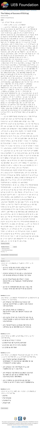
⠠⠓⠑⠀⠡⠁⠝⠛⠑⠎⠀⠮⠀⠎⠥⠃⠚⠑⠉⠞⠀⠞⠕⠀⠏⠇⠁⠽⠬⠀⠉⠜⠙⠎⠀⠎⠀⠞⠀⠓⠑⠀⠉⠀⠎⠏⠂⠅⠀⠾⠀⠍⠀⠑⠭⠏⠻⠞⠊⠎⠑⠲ (18, 381)
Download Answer (13, 254)
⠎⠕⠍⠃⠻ (4, 395)
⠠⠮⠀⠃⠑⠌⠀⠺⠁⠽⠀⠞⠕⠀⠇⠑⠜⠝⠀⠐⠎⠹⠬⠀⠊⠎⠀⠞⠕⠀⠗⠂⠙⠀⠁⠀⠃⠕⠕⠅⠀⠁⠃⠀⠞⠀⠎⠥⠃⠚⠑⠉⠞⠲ (16, 268)
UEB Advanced (22, 10)
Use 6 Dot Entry (33, 10)
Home (5, 10)
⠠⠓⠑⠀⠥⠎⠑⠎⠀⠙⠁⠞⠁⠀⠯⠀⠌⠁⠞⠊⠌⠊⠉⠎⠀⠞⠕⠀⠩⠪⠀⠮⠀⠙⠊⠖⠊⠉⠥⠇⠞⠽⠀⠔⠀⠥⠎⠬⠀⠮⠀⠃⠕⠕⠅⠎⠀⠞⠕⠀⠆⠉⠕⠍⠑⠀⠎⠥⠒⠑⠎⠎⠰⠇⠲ (18, 319)
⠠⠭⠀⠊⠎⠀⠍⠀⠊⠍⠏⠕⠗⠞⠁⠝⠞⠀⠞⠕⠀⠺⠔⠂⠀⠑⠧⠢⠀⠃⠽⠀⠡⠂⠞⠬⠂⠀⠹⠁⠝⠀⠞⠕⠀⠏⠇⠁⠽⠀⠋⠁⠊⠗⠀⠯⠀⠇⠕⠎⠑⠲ (17, 287)
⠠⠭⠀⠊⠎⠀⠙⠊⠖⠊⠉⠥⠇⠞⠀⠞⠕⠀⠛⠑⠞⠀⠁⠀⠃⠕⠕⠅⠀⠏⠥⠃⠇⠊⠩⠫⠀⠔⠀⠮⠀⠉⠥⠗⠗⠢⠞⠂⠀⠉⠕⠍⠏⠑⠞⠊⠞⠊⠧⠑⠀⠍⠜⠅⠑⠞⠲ (17, 281)
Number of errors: (5, 246)
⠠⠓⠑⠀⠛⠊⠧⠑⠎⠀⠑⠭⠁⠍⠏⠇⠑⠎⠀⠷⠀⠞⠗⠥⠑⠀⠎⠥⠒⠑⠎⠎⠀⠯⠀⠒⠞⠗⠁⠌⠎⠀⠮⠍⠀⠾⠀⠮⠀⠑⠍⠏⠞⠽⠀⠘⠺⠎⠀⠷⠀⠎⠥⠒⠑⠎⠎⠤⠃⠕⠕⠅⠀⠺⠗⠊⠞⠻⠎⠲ (17, 374)
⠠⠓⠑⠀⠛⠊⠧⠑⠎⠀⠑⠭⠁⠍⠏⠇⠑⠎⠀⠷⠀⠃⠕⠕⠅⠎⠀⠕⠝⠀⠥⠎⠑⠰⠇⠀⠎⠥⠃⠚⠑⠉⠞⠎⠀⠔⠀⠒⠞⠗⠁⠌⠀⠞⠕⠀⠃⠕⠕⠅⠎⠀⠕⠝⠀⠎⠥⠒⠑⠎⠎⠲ (17, 303)
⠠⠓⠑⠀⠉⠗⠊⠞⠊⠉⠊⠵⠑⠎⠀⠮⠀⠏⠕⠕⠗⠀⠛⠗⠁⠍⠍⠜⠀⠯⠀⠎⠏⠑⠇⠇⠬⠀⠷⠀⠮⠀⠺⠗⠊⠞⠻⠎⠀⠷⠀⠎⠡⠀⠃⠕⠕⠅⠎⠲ (16, 326)
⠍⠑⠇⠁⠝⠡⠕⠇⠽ (6, 398)
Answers (3, 258)
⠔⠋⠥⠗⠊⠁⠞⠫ (6, 402)
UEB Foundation (10, 10)
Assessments (16, 10)
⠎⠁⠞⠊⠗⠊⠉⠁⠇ (6, 400)
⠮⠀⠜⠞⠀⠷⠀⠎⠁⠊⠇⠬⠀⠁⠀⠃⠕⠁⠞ (11, 340)
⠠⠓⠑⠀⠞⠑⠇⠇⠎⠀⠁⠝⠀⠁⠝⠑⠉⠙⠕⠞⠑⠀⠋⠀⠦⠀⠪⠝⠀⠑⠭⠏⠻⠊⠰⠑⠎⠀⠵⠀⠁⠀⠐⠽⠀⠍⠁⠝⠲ (15, 367)
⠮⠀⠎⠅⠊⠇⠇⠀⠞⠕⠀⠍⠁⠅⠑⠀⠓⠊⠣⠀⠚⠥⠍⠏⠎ (14, 345)
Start (2, 19)
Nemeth (28, 10)
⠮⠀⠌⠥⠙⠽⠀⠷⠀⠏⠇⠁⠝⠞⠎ (9, 347)
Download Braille (4, 254)
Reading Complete (5, 243)
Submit (15, 246)
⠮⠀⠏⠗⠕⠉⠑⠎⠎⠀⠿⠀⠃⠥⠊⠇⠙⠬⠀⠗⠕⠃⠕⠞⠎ (14, 342)
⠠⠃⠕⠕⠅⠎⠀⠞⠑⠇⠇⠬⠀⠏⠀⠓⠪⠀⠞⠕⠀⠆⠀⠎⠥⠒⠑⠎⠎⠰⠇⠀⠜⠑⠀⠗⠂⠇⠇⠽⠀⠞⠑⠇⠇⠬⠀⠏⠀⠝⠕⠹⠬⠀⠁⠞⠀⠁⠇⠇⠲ (17, 274)
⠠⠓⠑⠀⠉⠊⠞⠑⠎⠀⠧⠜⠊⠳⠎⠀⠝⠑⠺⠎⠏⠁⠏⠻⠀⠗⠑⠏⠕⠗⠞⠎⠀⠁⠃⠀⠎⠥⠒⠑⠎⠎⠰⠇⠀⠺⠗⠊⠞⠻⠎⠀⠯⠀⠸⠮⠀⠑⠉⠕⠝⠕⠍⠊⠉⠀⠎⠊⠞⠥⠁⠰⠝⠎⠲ (17, 361)
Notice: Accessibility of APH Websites (20, 426)
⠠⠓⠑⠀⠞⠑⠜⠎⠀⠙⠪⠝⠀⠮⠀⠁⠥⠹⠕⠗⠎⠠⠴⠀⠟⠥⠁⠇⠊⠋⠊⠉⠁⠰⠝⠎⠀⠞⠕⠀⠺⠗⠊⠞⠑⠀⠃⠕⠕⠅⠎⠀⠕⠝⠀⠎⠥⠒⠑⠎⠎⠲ (17, 311)
